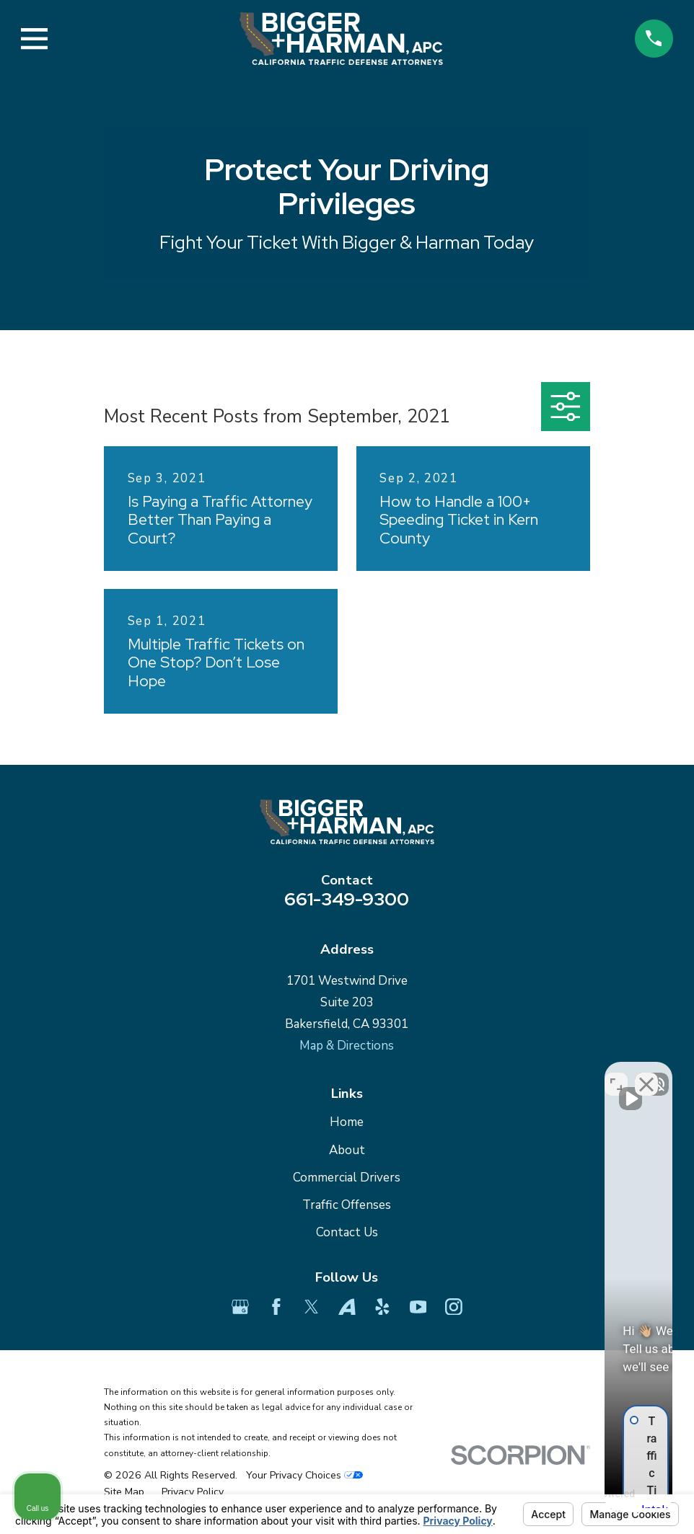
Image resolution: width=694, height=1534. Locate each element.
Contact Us (347, 1232)
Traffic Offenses (346, 1205)
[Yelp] (382, 1307)
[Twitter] (311, 1307)
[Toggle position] (616, 1073)
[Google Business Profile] (240, 1307)
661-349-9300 (346, 899)
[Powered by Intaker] (570, 1503)
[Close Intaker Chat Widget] (646, 1073)
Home (347, 1122)
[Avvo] (347, 1307)
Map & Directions (346, 1045)
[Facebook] (276, 1307)
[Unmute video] (438, 1073)
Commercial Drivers (346, 1177)
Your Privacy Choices (304, 1475)
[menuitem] (124, 1492)
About (347, 1150)
